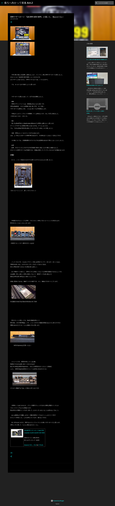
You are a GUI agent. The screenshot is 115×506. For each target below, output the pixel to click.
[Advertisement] (41, 485)
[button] (11, 22)
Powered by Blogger (57, 500)
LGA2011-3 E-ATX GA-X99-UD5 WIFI (34, 433)
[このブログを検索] (106, 3)
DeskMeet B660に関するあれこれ (95, 85)
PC (11, 452)
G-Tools (40, 445)
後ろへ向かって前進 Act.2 (18, 2)
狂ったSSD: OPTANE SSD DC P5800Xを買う (97, 59)
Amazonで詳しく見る (30, 445)
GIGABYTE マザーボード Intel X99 (34, 430)
